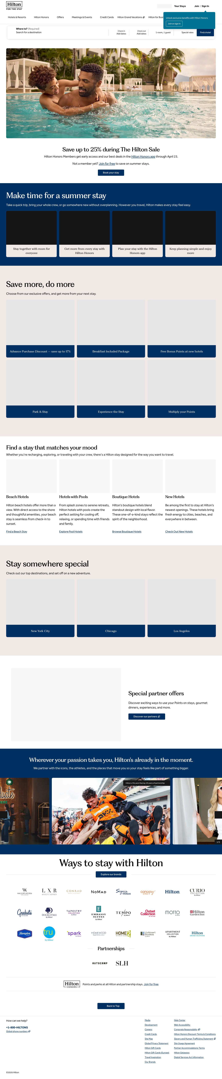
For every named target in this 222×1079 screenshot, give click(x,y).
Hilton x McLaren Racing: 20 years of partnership (147, 783)
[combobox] (57, 30)
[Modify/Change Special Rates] (185, 32)
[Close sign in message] (213, 14)
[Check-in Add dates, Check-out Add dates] (128, 32)
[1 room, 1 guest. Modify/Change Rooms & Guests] (161, 32)
